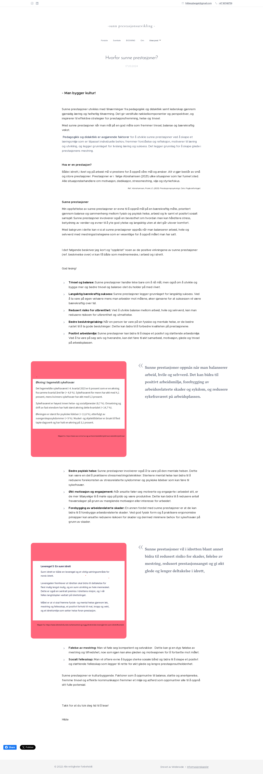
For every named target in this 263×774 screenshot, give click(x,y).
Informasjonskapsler (198, 766)
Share (10, 747)
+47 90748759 (225, 3)
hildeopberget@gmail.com (198, 3)
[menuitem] (120, 40)
